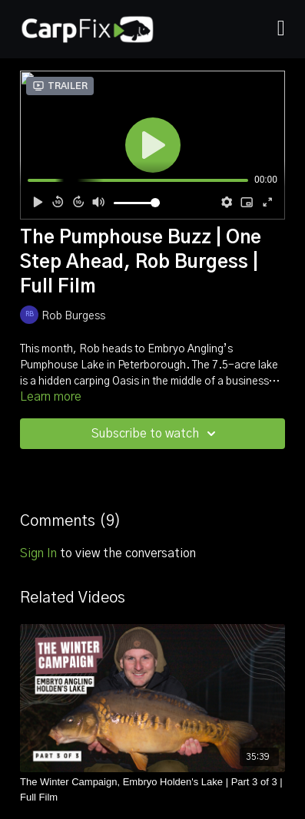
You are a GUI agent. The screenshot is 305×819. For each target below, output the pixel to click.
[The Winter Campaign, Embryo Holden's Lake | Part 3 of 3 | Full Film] (152, 789)
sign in (38, 553)
